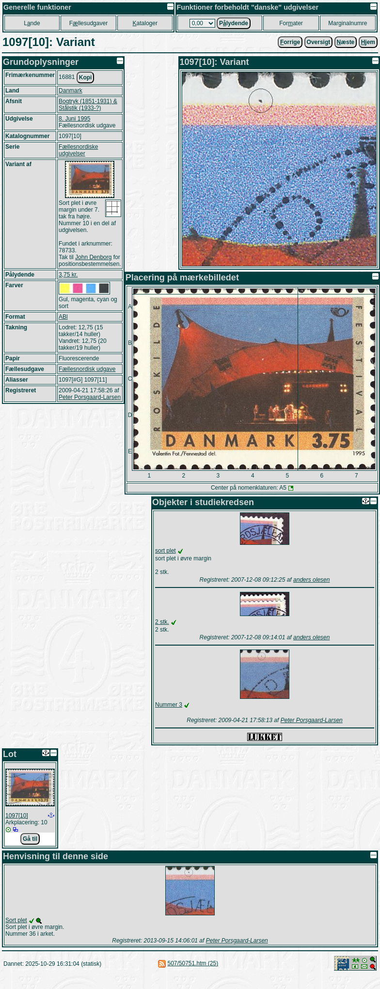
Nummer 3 (168, 704)
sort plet (165, 550)
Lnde (32, 23)
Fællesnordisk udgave (87, 369)
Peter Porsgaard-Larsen (90, 397)
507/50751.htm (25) (192, 963)
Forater (291, 23)
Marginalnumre (347, 23)
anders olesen (311, 579)
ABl (63, 316)
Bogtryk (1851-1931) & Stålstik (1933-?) (88, 104)
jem (368, 42)
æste (346, 42)
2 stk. (162, 621)
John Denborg (93, 257)
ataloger (145, 23)
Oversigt (319, 42)
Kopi (85, 77)
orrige (290, 42)
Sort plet (16, 920)
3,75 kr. (68, 274)
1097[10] (16, 815)
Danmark (70, 90)
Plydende (233, 23)
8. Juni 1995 (74, 118)
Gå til (30, 838)
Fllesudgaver (88, 23)
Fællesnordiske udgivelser (78, 150)
